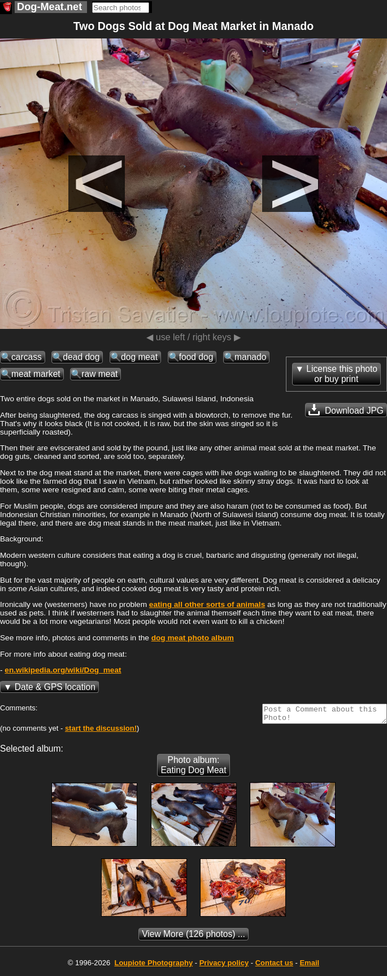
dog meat (139, 357)
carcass (26, 357)
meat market (35, 374)
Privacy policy (224, 966)
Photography (153, 966)
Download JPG (346, 409)
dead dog (81, 357)
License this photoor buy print (341, 374)
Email (309, 966)
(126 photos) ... (193, 937)
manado (250, 357)
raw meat (99, 374)
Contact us (274, 966)
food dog (196, 357)
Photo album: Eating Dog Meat (193, 768)
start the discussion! (101, 731)
